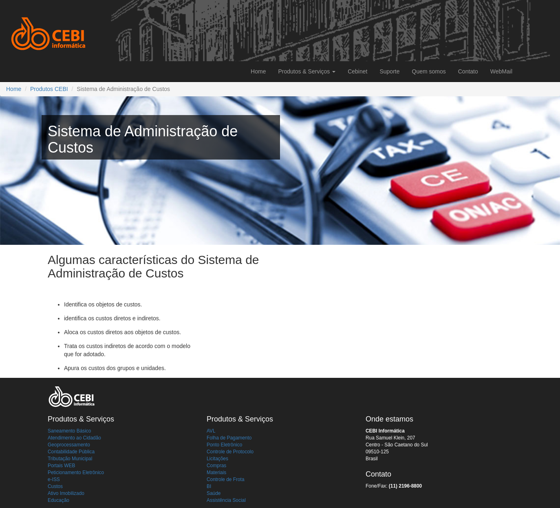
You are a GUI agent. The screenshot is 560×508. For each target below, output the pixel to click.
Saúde (213, 493)
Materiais (216, 472)
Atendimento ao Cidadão (74, 438)
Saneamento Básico (69, 431)
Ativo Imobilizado (66, 493)
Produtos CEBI (49, 89)
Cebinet (357, 71)
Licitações (217, 458)
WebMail (501, 71)
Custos (55, 486)
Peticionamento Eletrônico (76, 472)
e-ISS (54, 479)
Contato (468, 71)
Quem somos (429, 71)
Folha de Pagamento (229, 438)
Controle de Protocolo (230, 452)
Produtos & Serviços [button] (306, 71)
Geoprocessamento (69, 445)
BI (209, 486)
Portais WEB (61, 465)
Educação (58, 500)
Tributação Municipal (70, 458)
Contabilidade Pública (71, 452)
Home (258, 71)
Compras (216, 465)
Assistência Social (226, 500)
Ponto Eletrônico (224, 445)
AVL (211, 431)
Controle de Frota (226, 479)
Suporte (389, 71)
